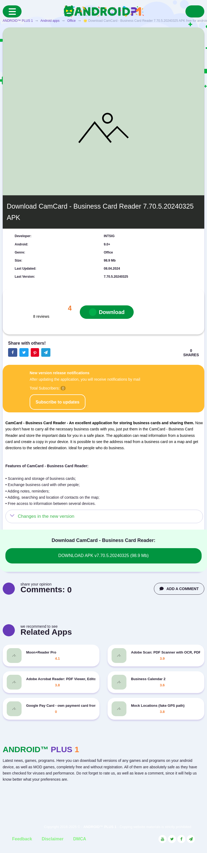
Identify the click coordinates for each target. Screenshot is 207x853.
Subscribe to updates (58, 402)
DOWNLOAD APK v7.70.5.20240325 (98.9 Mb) (103, 555)
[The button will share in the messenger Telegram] (45, 352)
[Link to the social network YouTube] (162, 839)
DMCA (79, 839)
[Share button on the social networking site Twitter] (24, 352)
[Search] (194, 11)
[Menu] (12, 11)
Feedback (22, 839)
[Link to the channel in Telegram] (191, 839)
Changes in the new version (46, 516)
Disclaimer (53, 839)
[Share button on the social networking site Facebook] (12, 352)
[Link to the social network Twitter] (172, 839)
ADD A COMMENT (179, 589)
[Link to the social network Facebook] (181, 839)
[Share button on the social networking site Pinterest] (35, 352)
